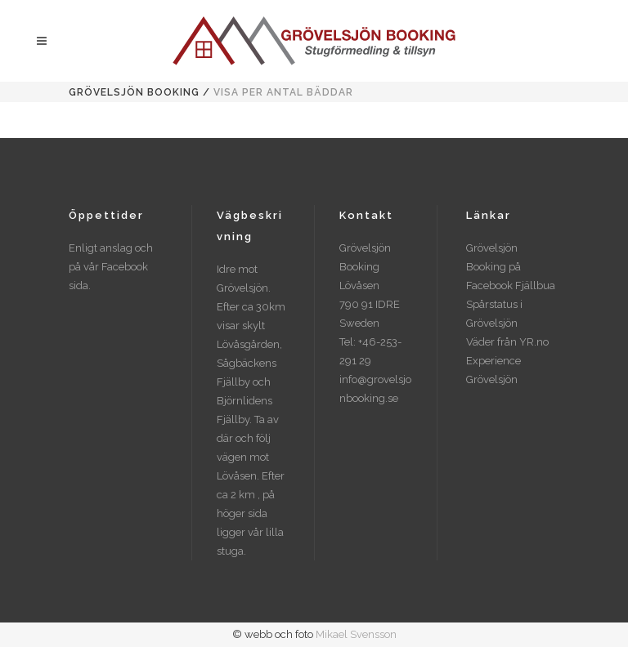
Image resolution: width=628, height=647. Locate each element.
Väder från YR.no (507, 342)
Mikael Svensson (356, 634)
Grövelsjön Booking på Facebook (493, 267)
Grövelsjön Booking (134, 92)
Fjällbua (535, 285)
